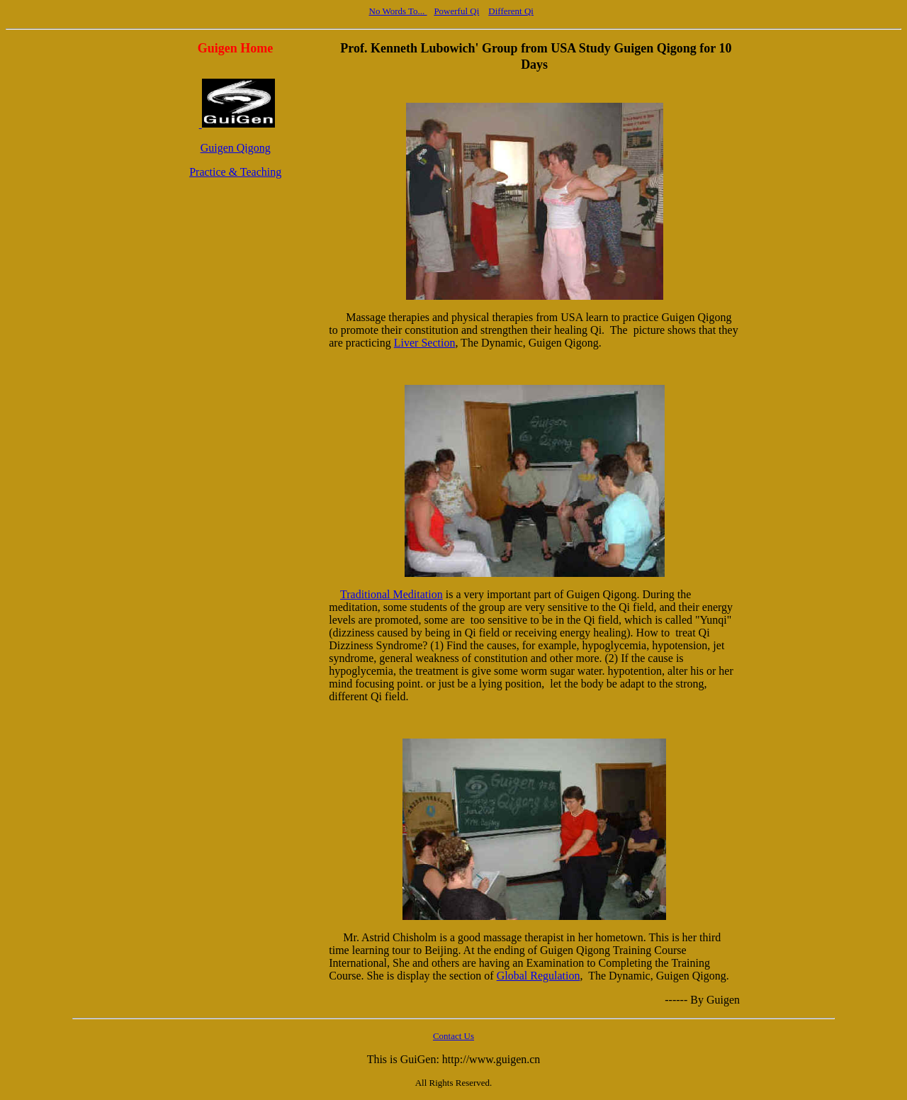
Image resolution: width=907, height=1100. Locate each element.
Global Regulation (538, 976)
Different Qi (511, 11)
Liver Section (425, 343)
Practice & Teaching (235, 172)
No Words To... (398, 11)
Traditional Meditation (391, 594)
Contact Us (453, 1036)
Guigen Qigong (236, 148)
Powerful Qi (456, 11)
